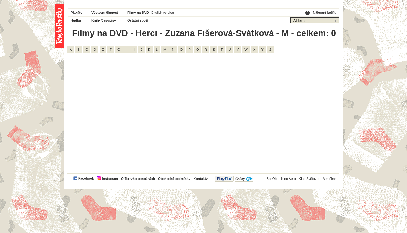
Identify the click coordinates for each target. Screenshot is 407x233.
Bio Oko (272, 178)
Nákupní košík (324, 12)
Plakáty (76, 12)
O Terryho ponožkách (138, 178)
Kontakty (200, 178)
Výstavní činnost (104, 12)
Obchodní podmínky (174, 178)
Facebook (86, 178)
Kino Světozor (309, 178)
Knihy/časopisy (103, 20)
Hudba (76, 20)
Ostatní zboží (137, 20)
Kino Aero (288, 178)
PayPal (234, 179)
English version (162, 12)
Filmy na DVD (138, 12)
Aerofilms (329, 178)
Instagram (110, 178)
